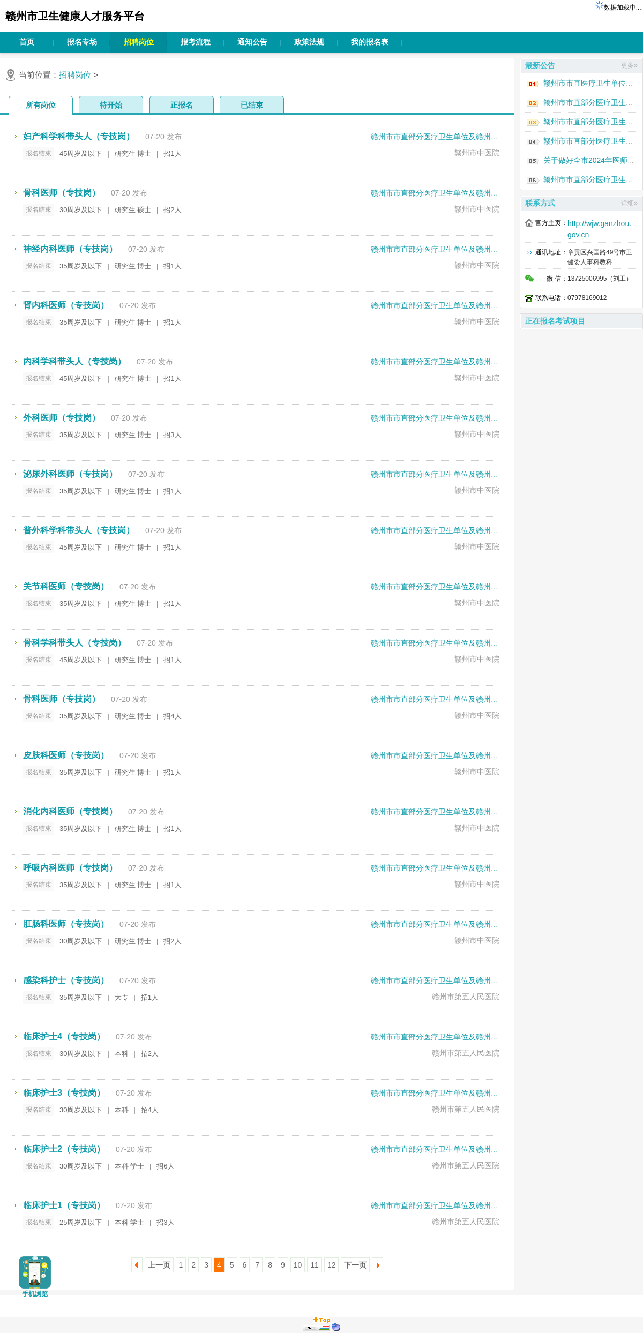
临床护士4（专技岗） (64, 1036)
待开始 (111, 105)
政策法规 (309, 42)
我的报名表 (369, 42)
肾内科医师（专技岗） (66, 305)
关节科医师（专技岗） (66, 586)
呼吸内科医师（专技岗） (70, 867)
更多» (629, 65)
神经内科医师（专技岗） (70, 248)
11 (314, 1265)
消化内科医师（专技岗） (70, 811)
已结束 (252, 105)
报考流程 (196, 42)
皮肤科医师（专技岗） (66, 755)
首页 (26, 42)
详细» (629, 203)
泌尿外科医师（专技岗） (70, 473)
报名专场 (82, 42)
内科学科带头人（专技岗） (74, 361)
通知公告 (252, 42)
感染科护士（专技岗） (66, 980)
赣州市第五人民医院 (465, 996)
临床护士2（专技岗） (64, 1149)
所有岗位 (41, 105)
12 (331, 1265)
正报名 (181, 105)
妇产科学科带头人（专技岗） (78, 136)
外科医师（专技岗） (61, 417)
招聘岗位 (139, 42)
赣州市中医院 (476, 152)
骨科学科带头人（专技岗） (74, 642)
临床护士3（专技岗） (64, 1092)
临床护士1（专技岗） (64, 1205)
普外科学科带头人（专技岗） (78, 530)
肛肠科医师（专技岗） (66, 923)
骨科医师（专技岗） (61, 192)
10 (298, 1265)
